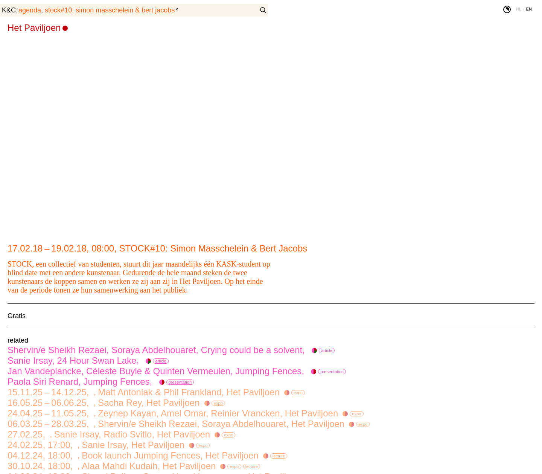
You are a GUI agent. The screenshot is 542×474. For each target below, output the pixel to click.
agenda (29, 10)
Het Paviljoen (34, 28)
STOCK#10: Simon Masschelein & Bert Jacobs (110, 10)
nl (518, 9)
